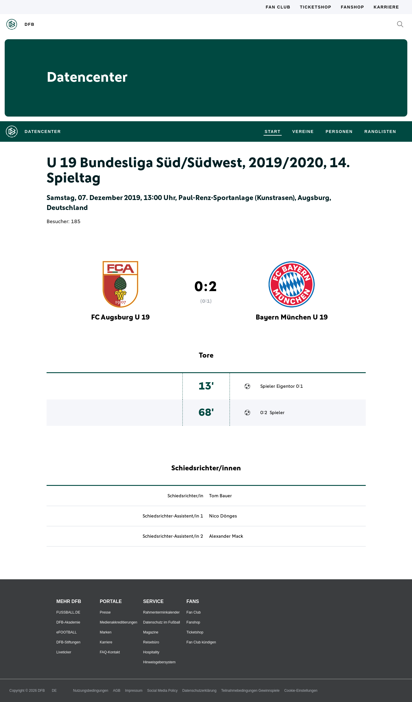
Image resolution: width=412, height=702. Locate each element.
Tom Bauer (220, 495)
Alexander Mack (226, 536)
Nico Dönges (223, 516)
